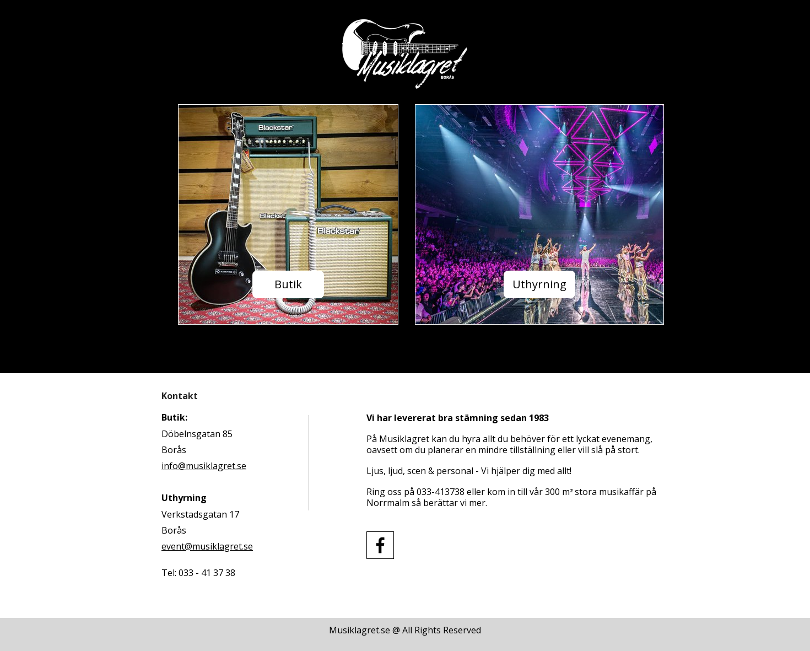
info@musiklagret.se (203, 466)
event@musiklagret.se (207, 546)
